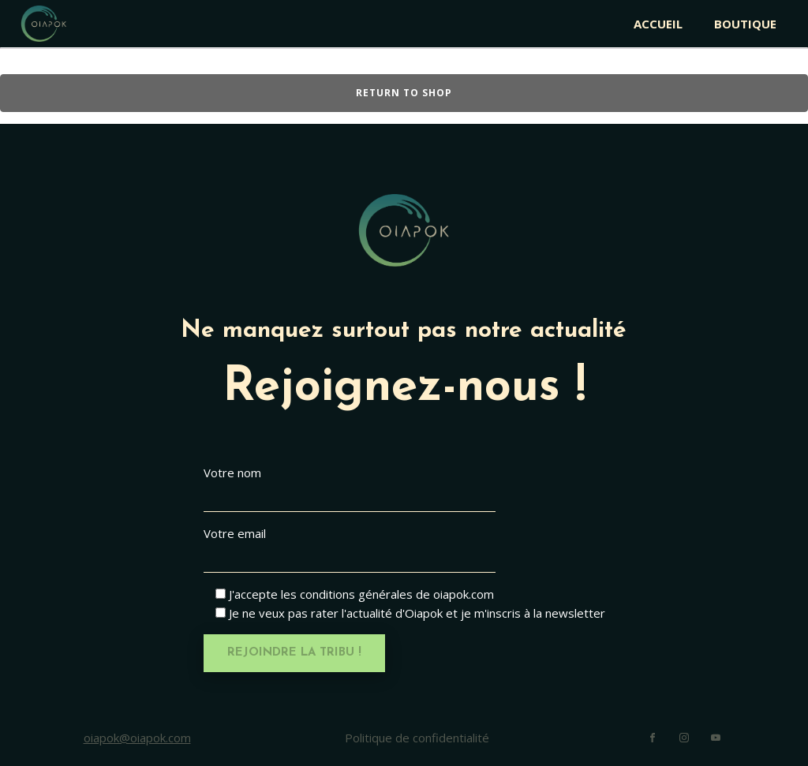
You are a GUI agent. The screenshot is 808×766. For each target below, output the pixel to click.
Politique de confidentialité (417, 737)
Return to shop (404, 92)
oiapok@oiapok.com (137, 737)
